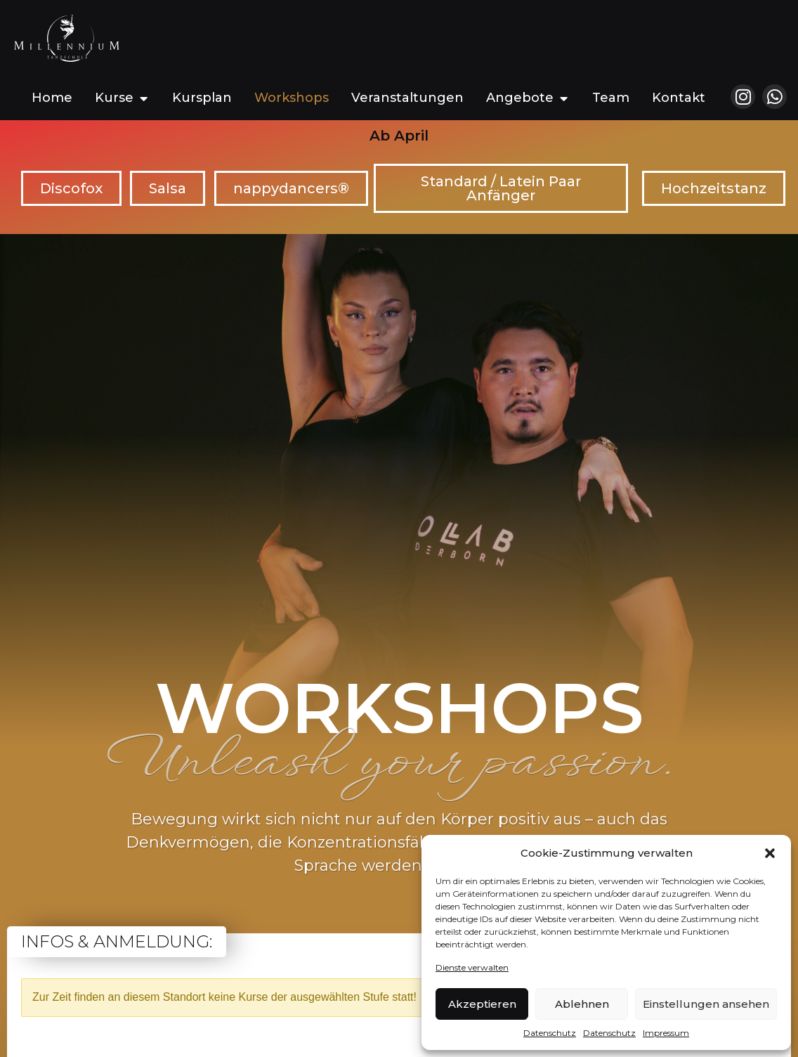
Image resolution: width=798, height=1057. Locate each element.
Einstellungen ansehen (706, 1004)
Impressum (666, 1032)
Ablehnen (582, 1004)
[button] (770, 853)
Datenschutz (549, 1032)
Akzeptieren (482, 1004)
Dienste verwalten (472, 967)
